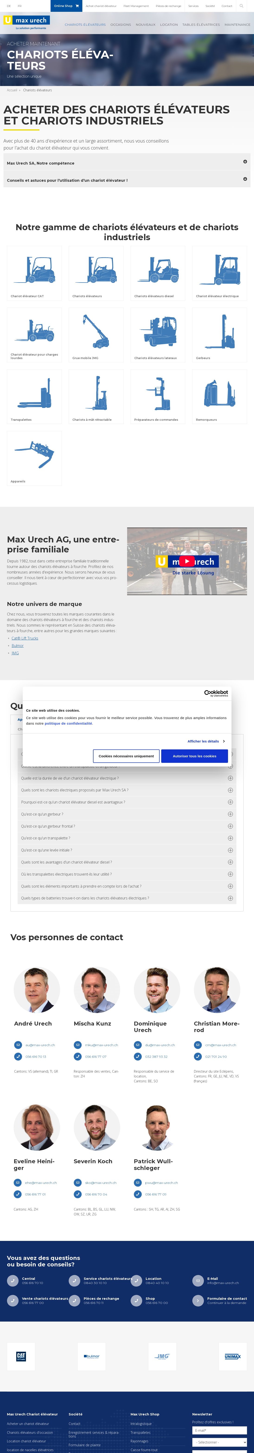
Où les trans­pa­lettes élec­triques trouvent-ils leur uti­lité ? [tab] (66, 874)
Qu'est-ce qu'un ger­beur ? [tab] (42, 814)
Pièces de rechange (168, 6)
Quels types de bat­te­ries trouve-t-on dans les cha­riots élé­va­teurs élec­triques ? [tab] (85, 898)
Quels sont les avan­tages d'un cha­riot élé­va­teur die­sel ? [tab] (66, 862)
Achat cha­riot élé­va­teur (101, 6)
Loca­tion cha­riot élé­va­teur (26, 1441)
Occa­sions (120, 24)
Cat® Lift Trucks (25, 638)
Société (210, 6)
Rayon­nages (139, 1441)
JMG (15, 653)
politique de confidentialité (68, 723)
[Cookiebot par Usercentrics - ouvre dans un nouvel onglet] (207, 693)
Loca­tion (169, 24)
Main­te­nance (238, 24)
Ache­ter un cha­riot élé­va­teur (28, 1423)
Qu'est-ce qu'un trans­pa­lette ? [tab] (45, 838)
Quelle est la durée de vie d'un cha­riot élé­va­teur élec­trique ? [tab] (70, 778)
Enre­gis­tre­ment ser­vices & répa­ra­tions (94, 1434)
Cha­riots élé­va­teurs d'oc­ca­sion (30, 1432)
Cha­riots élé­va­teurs (85, 24)
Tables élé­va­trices (201, 24)
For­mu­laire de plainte (85, 1445)
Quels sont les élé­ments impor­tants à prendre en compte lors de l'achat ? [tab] (81, 886)
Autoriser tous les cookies (194, 756)
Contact (227, 6)
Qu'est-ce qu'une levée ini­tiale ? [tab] (46, 850)
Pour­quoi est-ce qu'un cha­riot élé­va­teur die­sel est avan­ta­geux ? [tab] (73, 802)
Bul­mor (18, 645)
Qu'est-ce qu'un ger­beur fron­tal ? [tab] (48, 826)
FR (20, 6)
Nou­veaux (145, 24)
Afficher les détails (203, 741)
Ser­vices (193, 6)
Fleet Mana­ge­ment (136, 6)
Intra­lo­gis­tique (141, 1423)
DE (9, 6)
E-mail (200, 1430)
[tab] (127, 161)
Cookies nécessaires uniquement (126, 756)
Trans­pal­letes (141, 1432)
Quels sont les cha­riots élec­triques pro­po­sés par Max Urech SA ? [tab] (74, 790)
